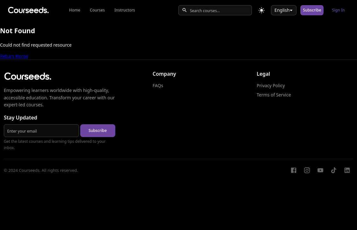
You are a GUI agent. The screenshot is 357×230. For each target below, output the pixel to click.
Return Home (14, 56)
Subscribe (312, 10)
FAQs (158, 85)
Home (74, 10)
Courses (97, 10)
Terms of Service (274, 95)
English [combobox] (282, 10)
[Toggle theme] (262, 10)
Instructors (124, 10)
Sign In (338, 10)
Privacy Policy (271, 85)
